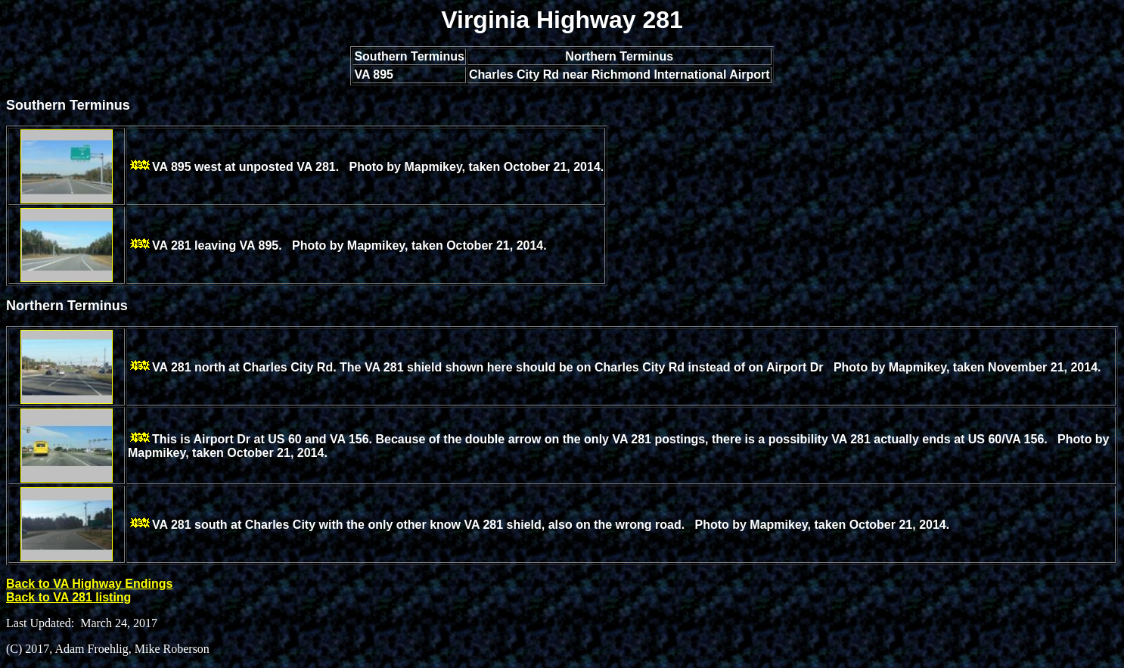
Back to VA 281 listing (68, 597)
